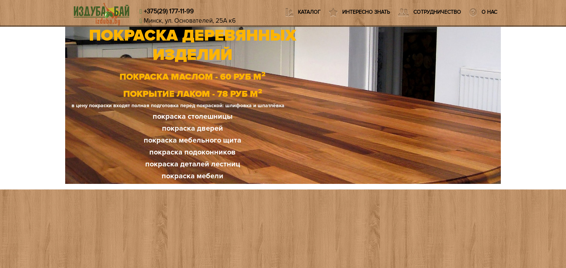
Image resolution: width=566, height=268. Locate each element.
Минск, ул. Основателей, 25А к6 (190, 21)
